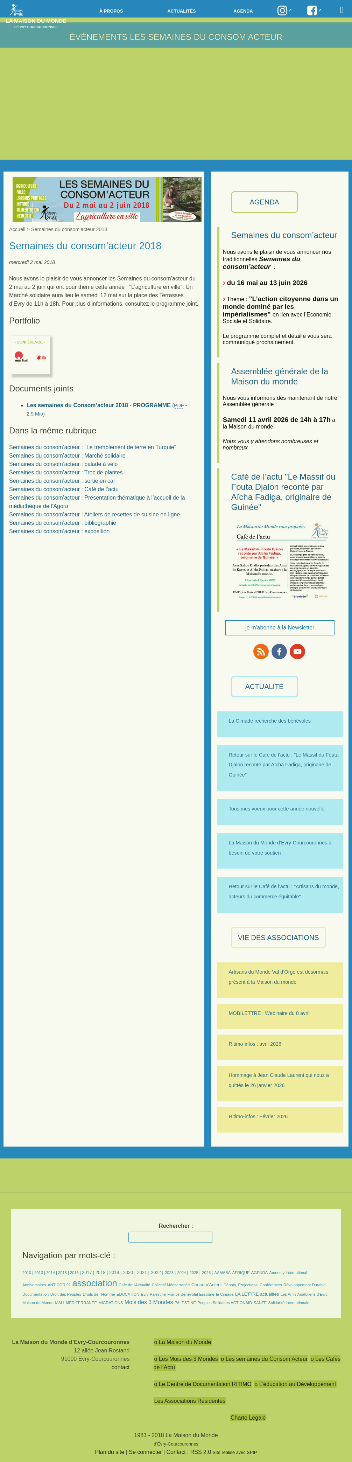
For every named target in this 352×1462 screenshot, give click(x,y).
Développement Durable (304, 1285)
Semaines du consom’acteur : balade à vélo (63, 464)
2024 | (182, 1272)
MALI (59, 1303)
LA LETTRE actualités (257, 1294)
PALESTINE (185, 1303)
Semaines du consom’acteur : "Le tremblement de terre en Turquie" (92, 447)
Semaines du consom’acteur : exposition (59, 531)
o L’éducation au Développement (295, 1384)
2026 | (207, 1272)
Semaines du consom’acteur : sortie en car (62, 481)
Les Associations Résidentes (190, 1401)
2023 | (170, 1272)
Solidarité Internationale (288, 1303)
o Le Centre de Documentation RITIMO (203, 1384)
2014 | (52, 1272)
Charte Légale (248, 1418)
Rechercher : (176, 1226)
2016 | (76, 1272)
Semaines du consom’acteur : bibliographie (62, 523)
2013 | (40, 1272)
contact (121, 1367)
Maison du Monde (38, 1303)
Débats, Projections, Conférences (253, 1285)
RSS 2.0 (200, 1452)
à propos (111, 11)
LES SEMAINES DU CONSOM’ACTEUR (206, 37)
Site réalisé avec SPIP (235, 1452)
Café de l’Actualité (134, 1285)
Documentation (35, 1294)
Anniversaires (34, 1285)
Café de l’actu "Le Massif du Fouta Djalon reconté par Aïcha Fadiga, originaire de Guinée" (283, 491)
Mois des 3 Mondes (149, 1302)
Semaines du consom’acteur (284, 235)
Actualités (181, 11)
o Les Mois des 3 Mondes (186, 1359)
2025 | (195, 1272)
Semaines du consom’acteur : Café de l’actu (64, 489)
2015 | (64, 1272)
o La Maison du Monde (182, 1342)
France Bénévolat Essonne (190, 1294)
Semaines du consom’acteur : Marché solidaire (67, 456)
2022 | (157, 1272)
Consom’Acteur (206, 1284)
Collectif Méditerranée (171, 1285)
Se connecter (145, 1452)
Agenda (243, 11)
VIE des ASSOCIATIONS (278, 937)
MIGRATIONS (110, 1303)
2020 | (129, 1272)
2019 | (115, 1272)
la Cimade (224, 1294)
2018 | (102, 1272)
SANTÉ (260, 1303)
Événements (98, 37)
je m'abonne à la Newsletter (279, 628)
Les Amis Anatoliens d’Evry (304, 1294)
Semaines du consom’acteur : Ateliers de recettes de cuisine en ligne (94, 514)
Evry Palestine (153, 1294)
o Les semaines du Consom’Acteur (264, 1359)
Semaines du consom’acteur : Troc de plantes (66, 472)
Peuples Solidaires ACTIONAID (224, 1303)
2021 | (143, 1272)
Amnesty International (288, 1272)
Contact (176, 1452)
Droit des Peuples (65, 1294)
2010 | (28, 1272)
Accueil (17, 229)
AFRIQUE (241, 1272)
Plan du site (110, 1452)
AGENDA (264, 202)
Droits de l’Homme (99, 1294)
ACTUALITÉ (264, 686)
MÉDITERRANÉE (81, 1303)
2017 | (89, 1272)
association (94, 1283)
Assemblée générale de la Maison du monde (280, 376)
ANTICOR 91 (59, 1285)
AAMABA (222, 1272)
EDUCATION (128, 1294)
